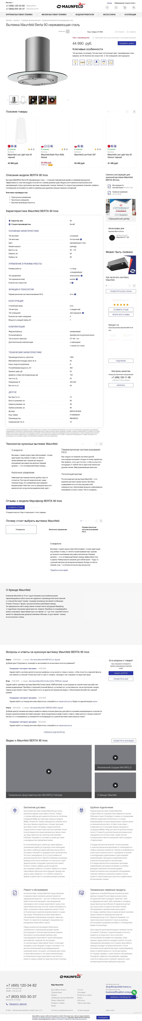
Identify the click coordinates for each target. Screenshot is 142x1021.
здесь (95, 701)
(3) (33, 149)
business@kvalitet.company (120, 992)
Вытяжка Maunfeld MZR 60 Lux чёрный (45, 660)
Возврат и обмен (57, 1003)
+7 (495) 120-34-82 (15, 6)
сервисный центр (65, 701)
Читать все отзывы (121, 314)
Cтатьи (80, 990)
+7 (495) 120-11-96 (120, 380)
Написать (121, 388)
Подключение (56, 992)
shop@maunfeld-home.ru (118, 987)
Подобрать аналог (127, 43)
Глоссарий (81, 992)
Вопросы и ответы (84, 995)
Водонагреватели (85, 15)
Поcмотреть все (121, 679)
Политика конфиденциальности (62, 1010)
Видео (79, 998)
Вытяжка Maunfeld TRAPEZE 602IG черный (47, 708)
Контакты (81, 1000)
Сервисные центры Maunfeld (62, 998)
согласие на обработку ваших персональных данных (49, 1017)
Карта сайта (110, 1010)
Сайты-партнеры (84, 1003)
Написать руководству (120, 997)
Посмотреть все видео (123, 741)
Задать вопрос (121, 673)
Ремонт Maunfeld (57, 1000)
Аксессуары (109, 15)
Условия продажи (83, 1010)
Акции (109, 3)
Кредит (54, 995)
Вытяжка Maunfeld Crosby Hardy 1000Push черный (48, 681)
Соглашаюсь (103, 1017)
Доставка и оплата (58, 990)
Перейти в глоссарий (59, 570)
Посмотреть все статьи (121, 291)
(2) (67, 149)
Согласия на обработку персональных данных (71, 1019)
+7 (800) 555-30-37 (15, 9)
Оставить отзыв (120, 309)
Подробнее (121, 363)
